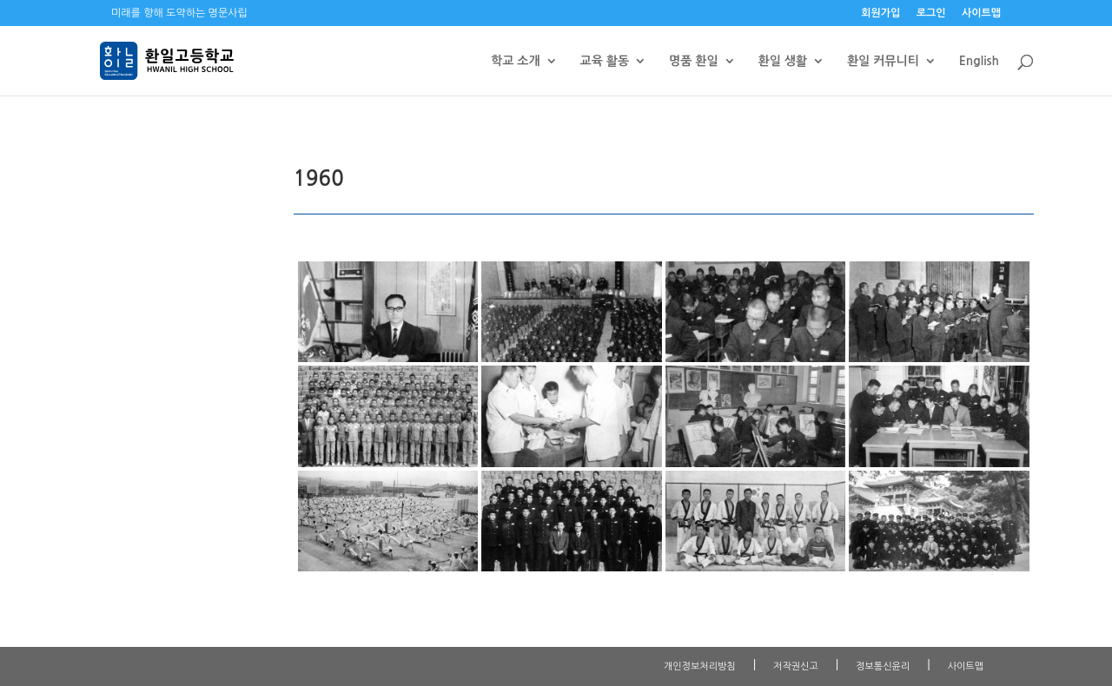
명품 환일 (693, 61)
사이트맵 (981, 13)
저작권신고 (795, 666)
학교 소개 (515, 61)
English (979, 61)
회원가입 (880, 13)
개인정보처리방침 (700, 666)
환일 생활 (782, 61)
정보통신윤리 (883, 666)
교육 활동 (605, 61)
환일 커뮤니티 (883, 61)
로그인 (931, 13)
